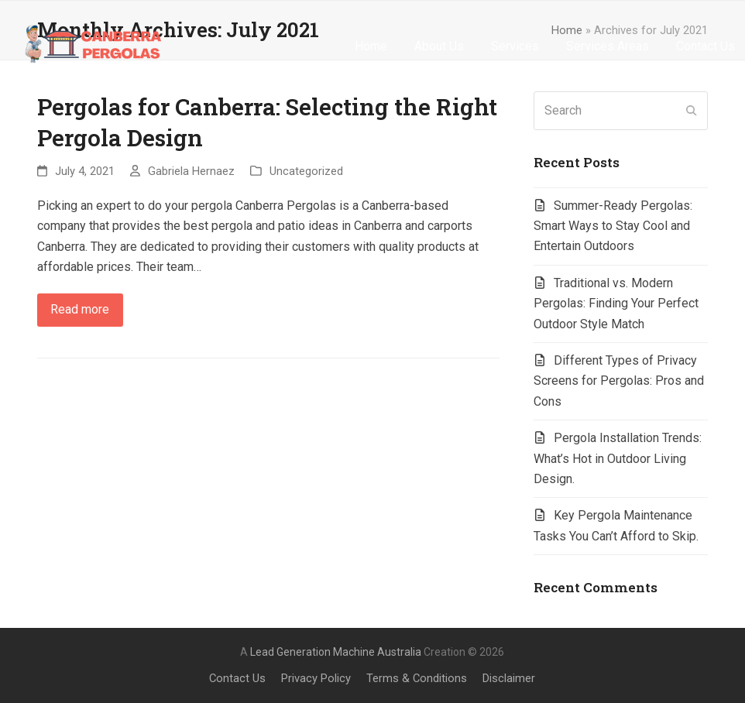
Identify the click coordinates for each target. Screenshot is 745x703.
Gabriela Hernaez (191, 171)
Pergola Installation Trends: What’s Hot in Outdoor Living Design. (618, 458)
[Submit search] (691, 110)
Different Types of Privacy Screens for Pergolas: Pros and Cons (619, 381)
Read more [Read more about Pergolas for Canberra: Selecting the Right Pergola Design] (79, 309)
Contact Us (237, 678)
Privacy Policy (316, 678)
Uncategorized (306, 171)
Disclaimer (508, 678)
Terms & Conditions (416, 678)
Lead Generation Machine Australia (335, 652)
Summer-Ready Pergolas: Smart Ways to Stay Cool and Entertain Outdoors (613, 226)
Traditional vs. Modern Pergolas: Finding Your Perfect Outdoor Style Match (616, 303)
